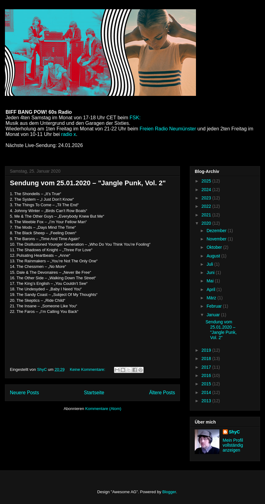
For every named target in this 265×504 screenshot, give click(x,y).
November (216, 238)
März (211, 297)
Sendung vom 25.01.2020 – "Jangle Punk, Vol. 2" (88, 183)
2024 (207, 189)
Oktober (214, 247)
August (213, 255)
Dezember (216, 230)
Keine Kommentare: (88, 369)
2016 (207, 375)
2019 (207, 350)
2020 (207, 223)
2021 (207, 214)
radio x (68, 134)
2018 (207, 358)
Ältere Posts (162, 392)
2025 (207, 180)
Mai (210, 280)
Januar (213, 314)
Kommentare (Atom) (103, 408)
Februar (214, 306)
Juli (210, 264)
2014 (207, 392)
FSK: (135, 117)
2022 (207, 206)
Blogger (169, 492)
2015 (207, 383)
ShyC (234, 431)
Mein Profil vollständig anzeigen (233, 445)
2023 (207, 197)
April (211, 289)
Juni (211, 272)
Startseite (94, 392)
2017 (207, 367)
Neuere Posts (24, 392)
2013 (207, 400)
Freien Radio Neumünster (169, 128)
